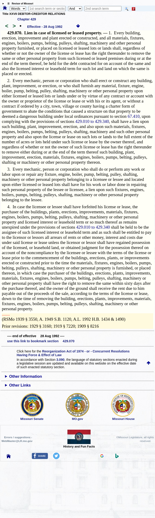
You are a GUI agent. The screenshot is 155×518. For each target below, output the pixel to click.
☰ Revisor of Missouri (19, 3)
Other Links (20, 385)
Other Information (25, 376)
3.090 (60, 359)
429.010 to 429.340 (92, 121)
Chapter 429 (26, 19)
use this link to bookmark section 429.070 (40, 341)
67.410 (133, 116)
